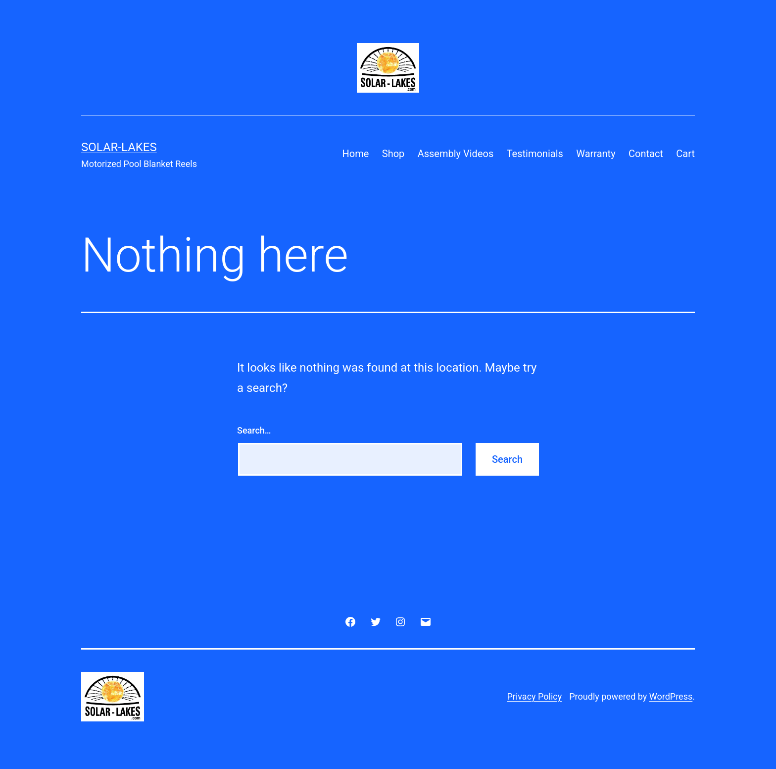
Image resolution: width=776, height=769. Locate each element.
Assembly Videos (456, 154)
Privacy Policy (534, 696)
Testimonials (535, 154)
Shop (393, 154)
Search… (254, 430)
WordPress (670, 696)
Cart (685, 154)
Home (355, 154)
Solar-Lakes (119, 147)
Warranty (595, 154)
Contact (646, 154)
